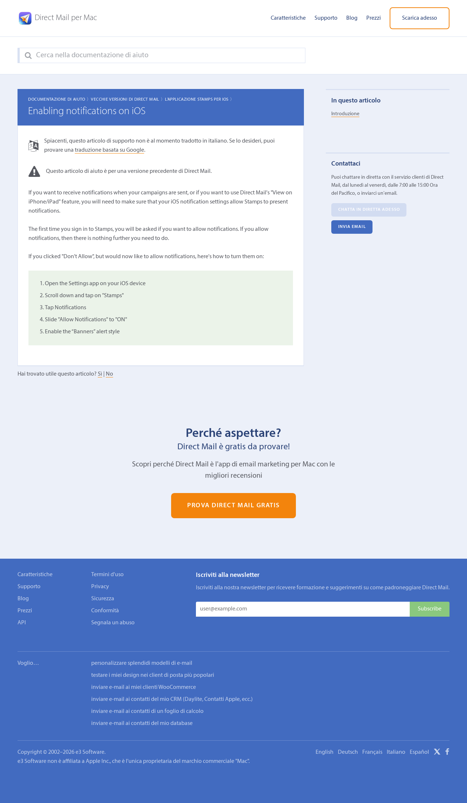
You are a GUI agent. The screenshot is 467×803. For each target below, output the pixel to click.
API (22, 623)
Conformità (105, 611)
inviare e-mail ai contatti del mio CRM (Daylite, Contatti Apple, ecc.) (172, 690)
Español (419, 742)
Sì (100, 374)
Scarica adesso (419, 18)
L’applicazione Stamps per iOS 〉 (199, 99)
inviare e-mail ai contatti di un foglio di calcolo (147, 702)
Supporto (325, 18)
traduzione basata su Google (109, 150)
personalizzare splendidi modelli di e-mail (141, 653)
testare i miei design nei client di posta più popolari (152, 665)
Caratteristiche (288, 18)
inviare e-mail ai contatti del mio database (142, 714)
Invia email (352, 227)
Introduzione (345, 114)
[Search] (28, 55)
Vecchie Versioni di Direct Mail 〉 (128, 99)
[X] (437, 743)
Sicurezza (102, 599)
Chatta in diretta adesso (369, 210)
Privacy (100, 587)
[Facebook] (447, 743)
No (109, 374)
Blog (352, 18)
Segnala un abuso (113, 623)
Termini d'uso (107, 575)
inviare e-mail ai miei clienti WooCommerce (143, 677)
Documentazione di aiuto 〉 (59, 99)
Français (372, 742)
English (324, 742)
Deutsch (348, 742)
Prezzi (373, 18)
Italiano (396, 742)
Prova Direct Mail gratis (233, 506)
